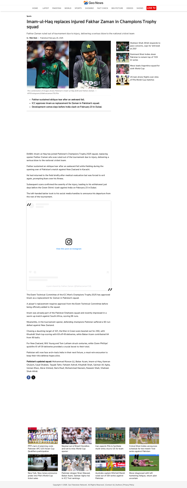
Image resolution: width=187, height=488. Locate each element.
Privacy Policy (128, 485)
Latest (46, 8)
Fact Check (102, 8)
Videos (129, 8)
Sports (78, 8)
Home (35, 8)
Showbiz (89, 8)
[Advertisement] (69, 131)
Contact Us (110, 485)
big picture (117, 8)
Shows (140, 8)
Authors (119, 485)
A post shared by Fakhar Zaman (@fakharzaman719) (68, 286)
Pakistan (56, 8)
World (68, 8)
